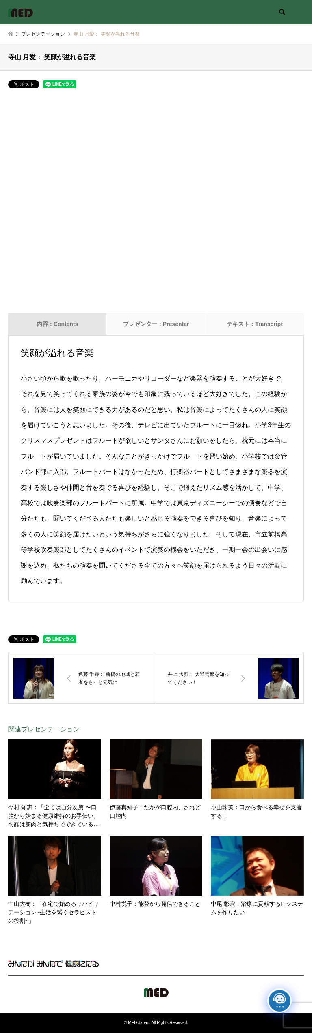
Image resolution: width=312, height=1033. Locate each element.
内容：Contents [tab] (57, 324)
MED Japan (138, 1022)
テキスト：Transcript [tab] (255, 324)
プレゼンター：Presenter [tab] (156, 324)
